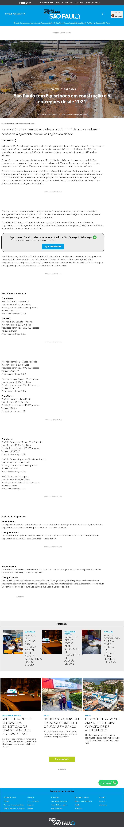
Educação (30, 798)
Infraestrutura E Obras (62, 89)
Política (68, 2)
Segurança (78, 808)
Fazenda (30, 805)
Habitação (55, 798)
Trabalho (102, 798)
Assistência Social (10, 798)
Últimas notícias (47, 2)
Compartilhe (9, 140)
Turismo (102, 801)
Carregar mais (62, 759)
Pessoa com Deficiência (83, 801)
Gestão (30, 808)
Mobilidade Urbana (82, 798)
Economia (79, 2)
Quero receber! (53, 246)
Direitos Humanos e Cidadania (14, 808)
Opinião (59, 2)
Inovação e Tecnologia (59, 801)
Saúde (77, 805)
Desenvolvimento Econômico (14, 805)
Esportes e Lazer (33, 801)
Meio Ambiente (56, 808)
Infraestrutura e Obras (59, 805)
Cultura (6, 801)
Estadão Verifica (92, 2)
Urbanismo (103, 805)
